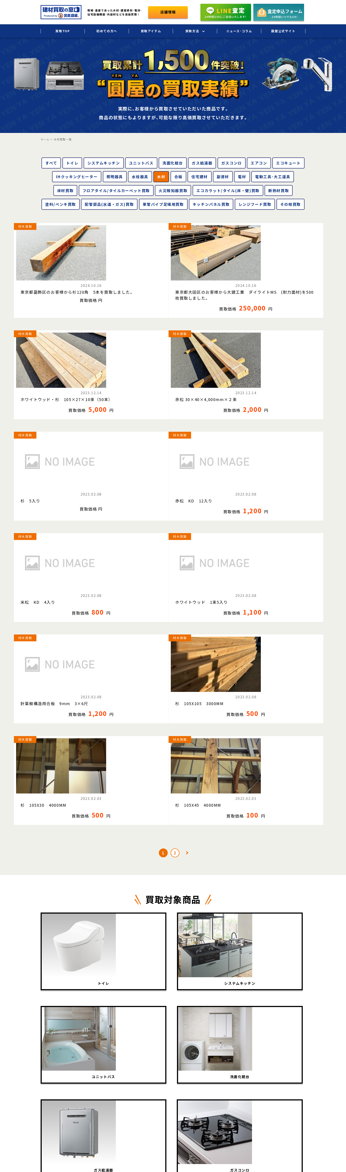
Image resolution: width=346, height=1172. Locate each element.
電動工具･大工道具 (272, 176)
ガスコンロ (231, 163)
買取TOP (62, 31)
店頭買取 (231, 1078)
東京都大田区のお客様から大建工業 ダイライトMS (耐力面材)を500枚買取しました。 (132, 286)
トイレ (72, 163)
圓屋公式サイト (283, 31)
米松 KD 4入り (200, 375)
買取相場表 (187, 1087)
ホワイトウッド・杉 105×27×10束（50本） (207, 283)
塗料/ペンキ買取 (60, 204)
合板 (178, 176)
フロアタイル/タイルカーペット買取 (116, 190)
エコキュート (288, 163)
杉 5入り (30, 375)
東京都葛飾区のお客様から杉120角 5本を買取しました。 (49, 283)
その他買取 (290, 204)
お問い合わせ (289, 1087)
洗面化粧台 (172, 163)
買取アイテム (151, 31)
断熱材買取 (278, 190)
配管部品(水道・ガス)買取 (109, 204)
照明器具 (115, 176)
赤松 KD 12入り (120, 375)
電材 (242, 176)
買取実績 (185, 1078)
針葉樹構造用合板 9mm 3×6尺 (48, 461)
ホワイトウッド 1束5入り (290, 375)
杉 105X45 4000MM (287, 458)
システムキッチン (103, 163)
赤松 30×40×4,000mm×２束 (292, 283)
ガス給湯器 (202, 163)
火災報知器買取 (173, 190)
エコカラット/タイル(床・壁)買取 (228, 190)
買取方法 (192, 31)
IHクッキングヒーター (77, 176)
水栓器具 (140, 176)
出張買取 (231, 1050)
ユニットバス (141, 163)
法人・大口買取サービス (242, 1069)
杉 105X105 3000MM (126, 458)
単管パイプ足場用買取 (163, 204)
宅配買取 (231, 1060)
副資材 (223, 176)
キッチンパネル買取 (211, 204)
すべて (51, 163)
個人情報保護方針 (292, 1069)
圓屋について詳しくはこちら (271, 1104)
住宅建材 (199, 176)
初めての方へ (106, 31)
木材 (161, 176)
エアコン (259, 163)
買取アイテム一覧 (191, 1069)
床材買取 (65, 190)
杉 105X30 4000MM (206, 458)
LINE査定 (231, 1087)
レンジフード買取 (255, 204)
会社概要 (286, 1060)
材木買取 (25, 226)
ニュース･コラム (239, 31)
